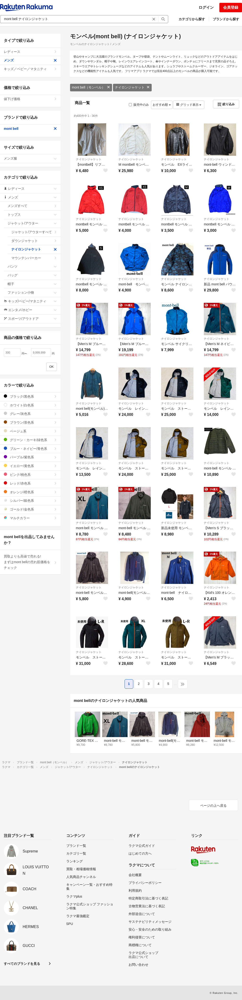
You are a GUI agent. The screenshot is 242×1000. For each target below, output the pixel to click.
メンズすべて (32, 206)
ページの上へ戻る (213, 805)
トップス (32, 214)
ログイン (206, 7)
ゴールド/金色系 (30, 509)
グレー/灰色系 (30, 414)
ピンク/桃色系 (30, 475)
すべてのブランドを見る (22, 964)
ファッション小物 (32, 292)
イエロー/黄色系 (30, 466)
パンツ (32, 266)
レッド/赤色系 (30, 483)
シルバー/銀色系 (30, 500)
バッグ (32, 275)
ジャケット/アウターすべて (34, 232)
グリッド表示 (188, 104)
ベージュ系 (30, 431)
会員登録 (230, 7)
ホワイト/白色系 (30, 405)
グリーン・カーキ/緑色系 (30, 440)
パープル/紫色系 (30, 457)
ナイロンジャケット (132, 87)
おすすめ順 (162, 104)
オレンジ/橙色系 (30, 492)
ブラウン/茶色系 (30, 422)
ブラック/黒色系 (30, 396)
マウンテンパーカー (34, 258)
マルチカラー (30, 518)
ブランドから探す (226, 19)
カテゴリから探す (192, 19)
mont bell (30, 129)
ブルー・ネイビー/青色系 (30, 449)
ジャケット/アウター (32, 223)
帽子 (32, 284)
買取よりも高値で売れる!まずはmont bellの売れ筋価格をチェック (30, 562)
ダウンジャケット (34, 241)
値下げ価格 (30, 99)
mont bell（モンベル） (91, 87)
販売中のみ (139, 104)
